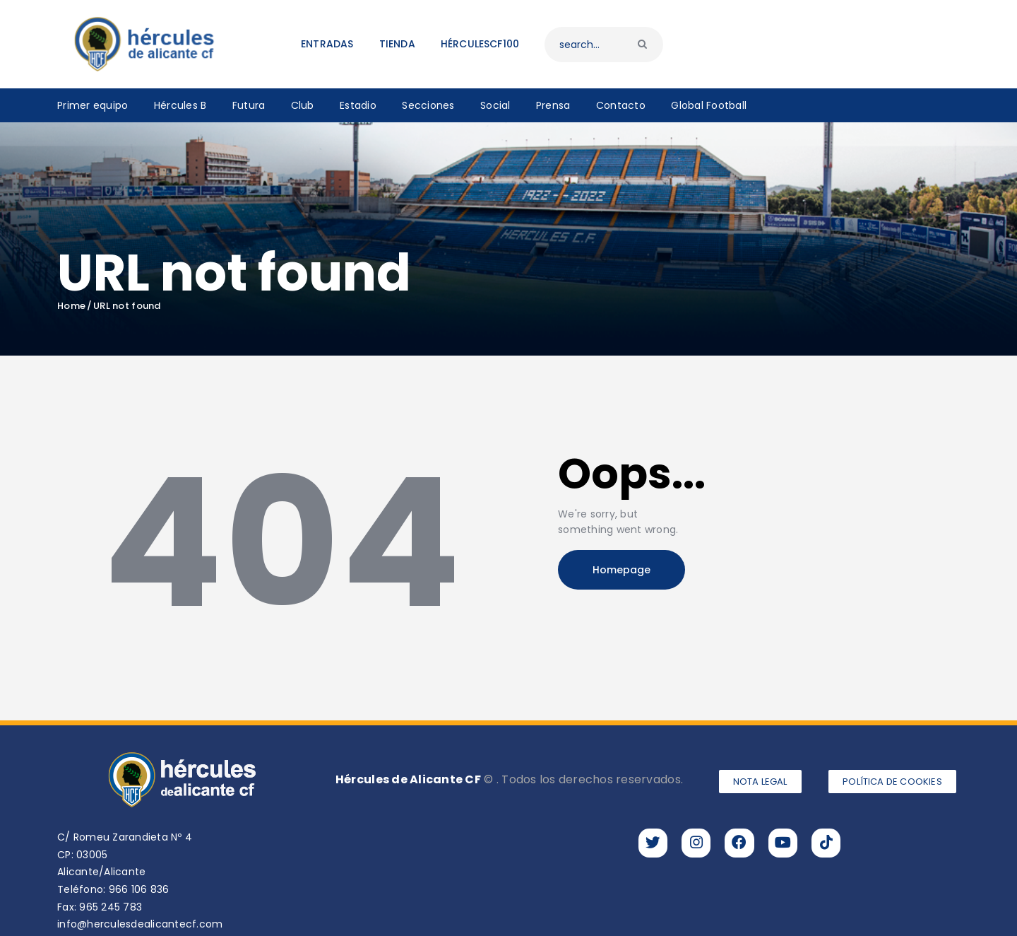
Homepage (621, 570)
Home (71, 306)
